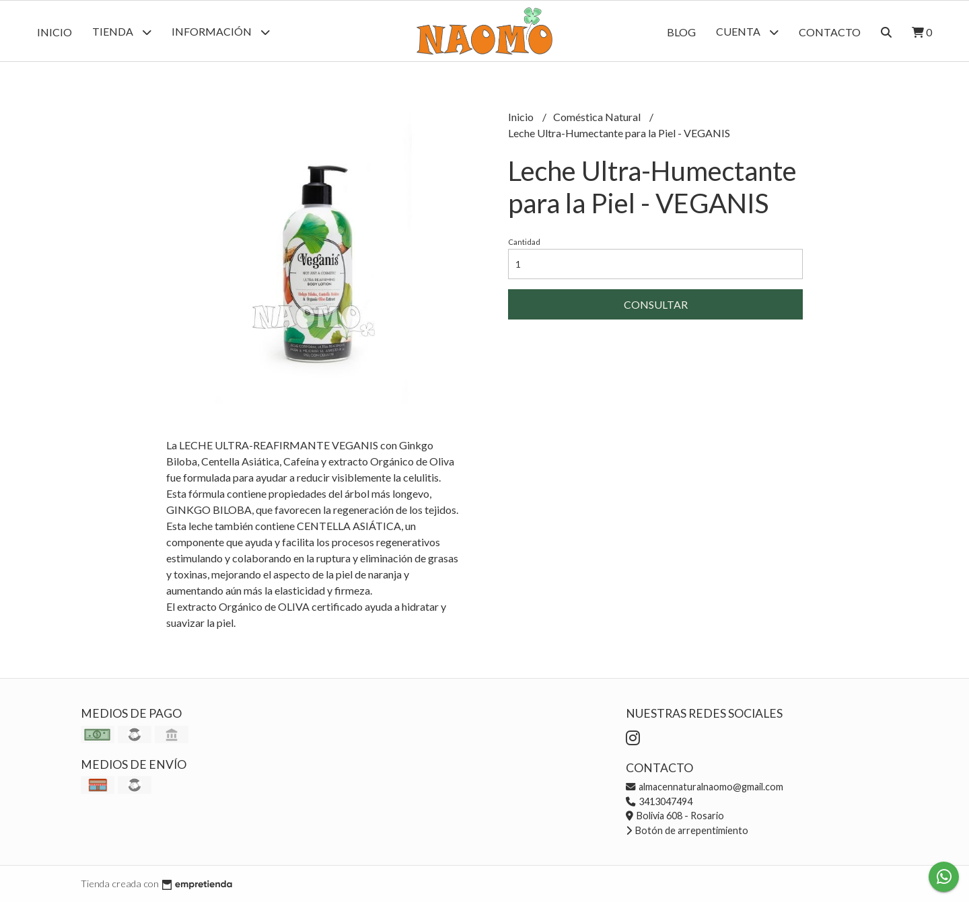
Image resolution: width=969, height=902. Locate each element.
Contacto (830, 32)
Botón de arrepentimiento (687, 830)
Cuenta (747, 32)
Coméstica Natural (598, 116)
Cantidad (524, 241)
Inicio (54, 32)
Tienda (121, 32)
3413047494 (659, 801)
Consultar (656, 304)
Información (221, 32)
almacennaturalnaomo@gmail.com (704, 786)
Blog (681, 32)
